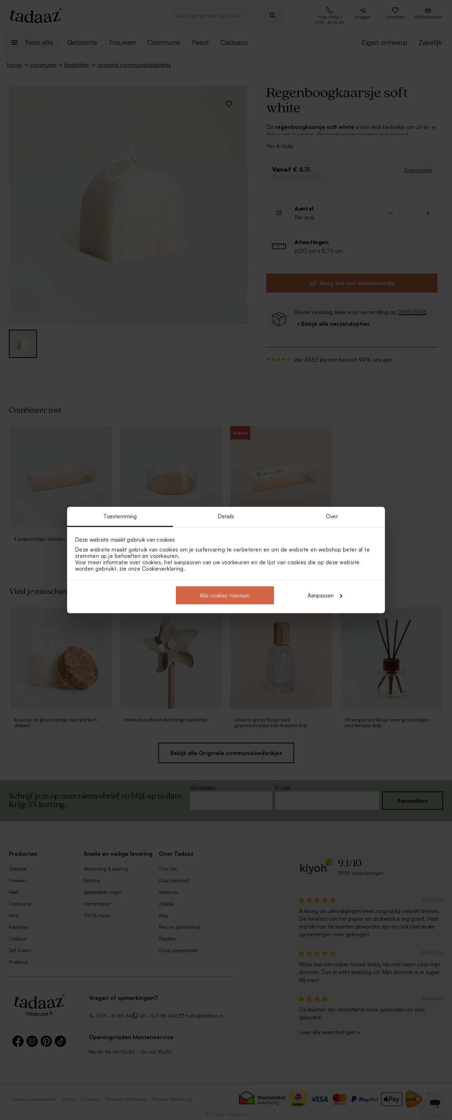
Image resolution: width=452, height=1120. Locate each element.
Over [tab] (332, 516)
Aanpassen (325, 595)
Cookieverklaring (163, 568)
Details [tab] (226, 516)
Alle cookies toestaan (225, 595)
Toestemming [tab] (120, 516)
